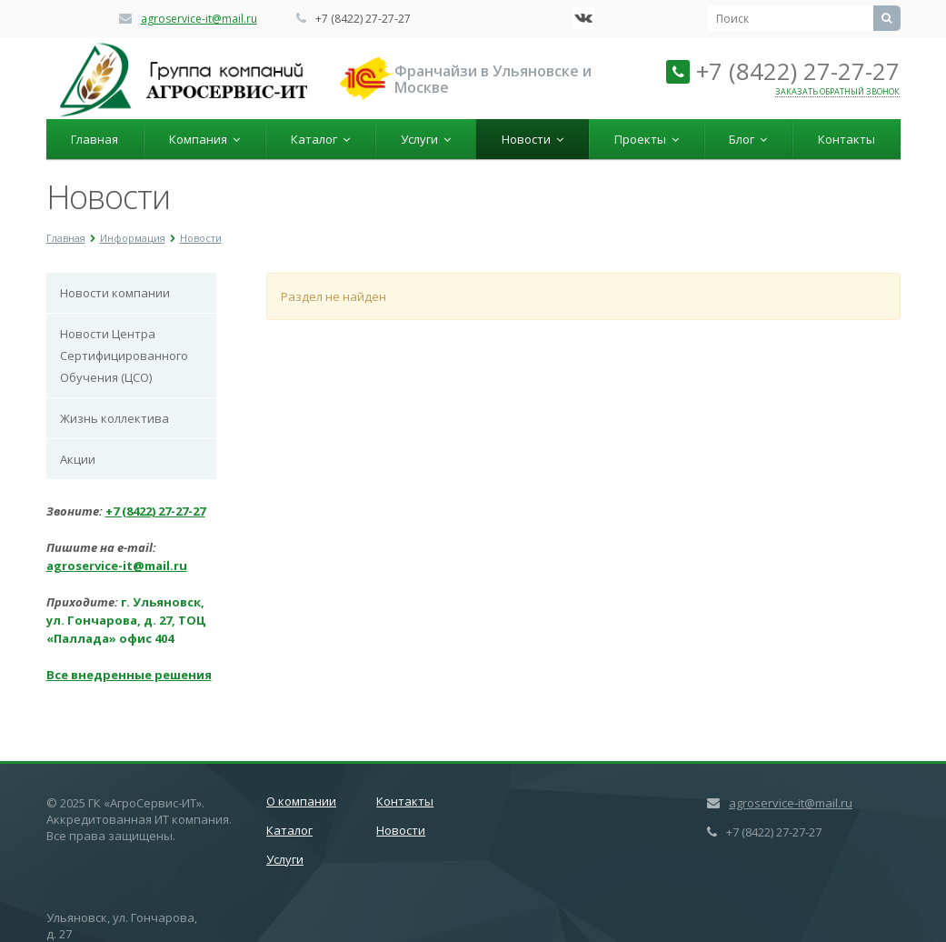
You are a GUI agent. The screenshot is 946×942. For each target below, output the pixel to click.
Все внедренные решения (129, 674)
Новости (532, 139)
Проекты (646, 139)
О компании (301, 801)
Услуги (426, 139)
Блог (748, 139)
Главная (94, 139)
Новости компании (115, 293)
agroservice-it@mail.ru (199, 18)
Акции (77, 459)
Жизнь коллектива (114, 418)
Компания (204, 139)
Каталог (320, 139)
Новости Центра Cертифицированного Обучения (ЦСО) (124, 356)
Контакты (846, 139)
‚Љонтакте (583, 18)
